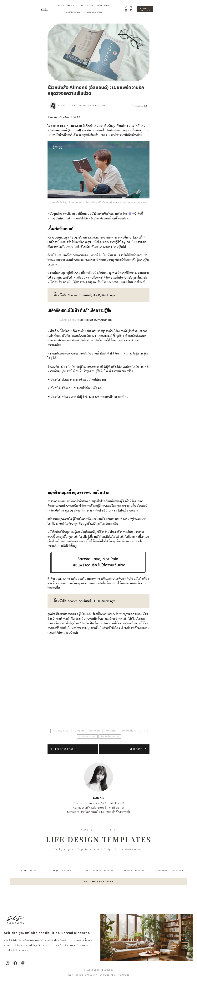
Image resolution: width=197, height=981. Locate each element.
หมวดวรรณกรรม (87, 736)
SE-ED (96, 295)
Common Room (95, 12)
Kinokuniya (108, 295)
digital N (58, 870)
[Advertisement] (98, 444)
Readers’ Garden (66, 5)
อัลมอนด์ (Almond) (110, 736)
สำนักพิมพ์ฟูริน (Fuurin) (134, 730)
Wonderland (104, 5)
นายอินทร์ (85, 295)
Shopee (73, 295)
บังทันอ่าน (80, 730)
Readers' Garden (77, 105)
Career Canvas (74, 12)
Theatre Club (85, 5)
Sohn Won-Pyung (61, 730)
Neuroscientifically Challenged (95, 319)
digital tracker (27, 870)
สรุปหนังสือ (111, 730)
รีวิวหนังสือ (95, 730)
